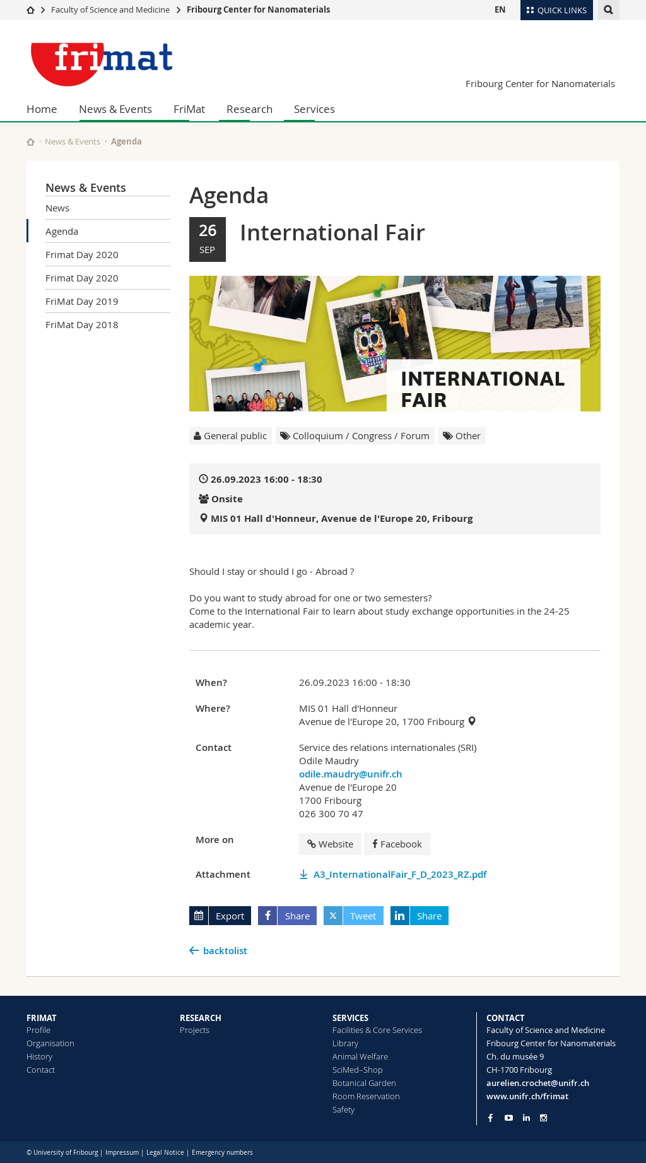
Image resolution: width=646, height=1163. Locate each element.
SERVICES (350, 1018)
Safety (343, 1109)
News (57, 207)
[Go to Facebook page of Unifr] (490, 1117)
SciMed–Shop (357, 1069)
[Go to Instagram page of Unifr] (543, 1118)
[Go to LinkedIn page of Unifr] (526, 1118)
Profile (38, 1030)
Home (41, 109)
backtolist (225, 950)
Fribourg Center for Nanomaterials (258, 9)
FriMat (189, 109)
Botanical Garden (364, 1083)
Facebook (397, 843)
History (39, 1056)
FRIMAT (41, 1018)
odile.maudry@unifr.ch (350, 774)
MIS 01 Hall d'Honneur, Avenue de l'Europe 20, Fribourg (342, 518)
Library (345, 1043)
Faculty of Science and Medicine (110, 9)
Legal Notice (165, 1152)
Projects (194, 1030)
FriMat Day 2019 (82, 301)
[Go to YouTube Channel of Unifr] (509, 1118)
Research (249, 109)
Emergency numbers (222, 1152)
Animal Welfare (360, 1056)
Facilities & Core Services (377, 1030)
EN (500, 9)
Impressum (122, 1152)
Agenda (61, 231)
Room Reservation (366, 1096)
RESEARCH (200, 1018)
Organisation (50, 1043)
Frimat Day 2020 (82, 254)
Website (330, 843)
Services (314, 109)
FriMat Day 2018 (82, 324)
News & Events (115, 109)
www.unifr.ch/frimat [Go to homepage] (527, 1096)
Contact (40, 1069)
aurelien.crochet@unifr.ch (537, 1083)
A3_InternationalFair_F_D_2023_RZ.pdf (400, 874)
